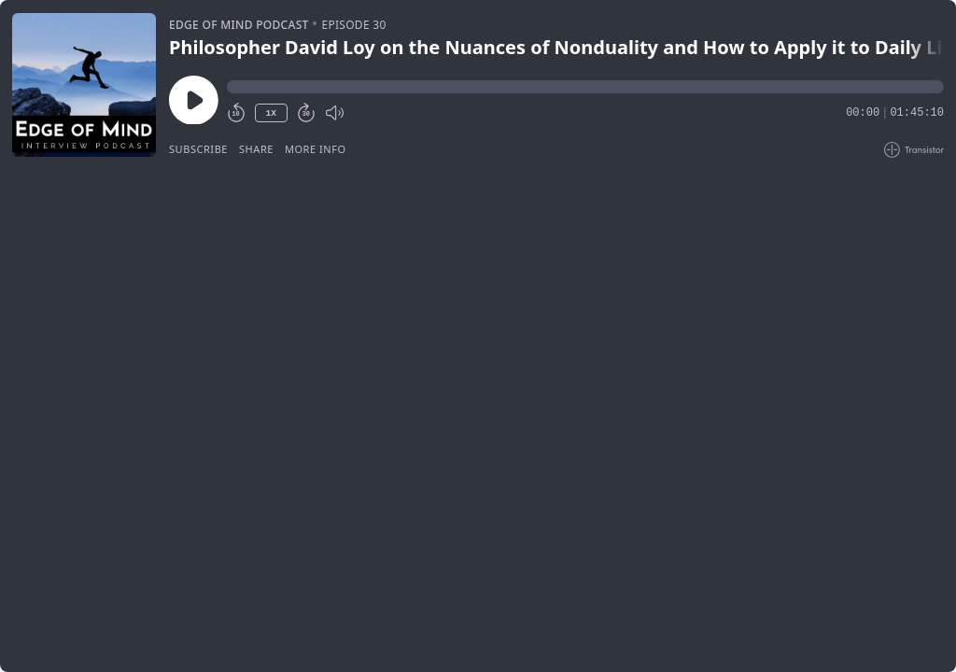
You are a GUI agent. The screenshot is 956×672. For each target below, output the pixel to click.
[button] (585, 86)
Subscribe (198, 149)
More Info (315, 149)
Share (256, 149)
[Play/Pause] (84, 85)
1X (270, 113)
